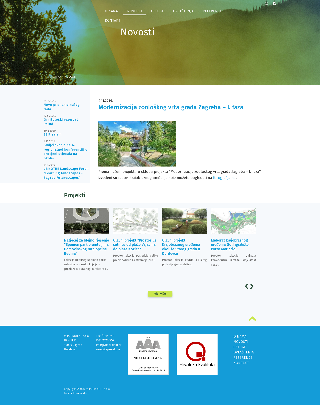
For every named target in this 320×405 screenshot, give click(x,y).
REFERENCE (243, 358)
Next (252, 286)
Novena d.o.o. (81, 393)
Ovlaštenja (183, 11)
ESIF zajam (53, 134)
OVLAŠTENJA (243, 352)
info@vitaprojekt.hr (108, 345)
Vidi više (160, 294)
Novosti (134, 11)
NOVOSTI (240, 342)
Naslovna (54, 76)
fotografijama (224, 177)
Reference (212, 11)
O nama (111, 11)
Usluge (157, 11)
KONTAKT (241, 363)
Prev (247, 286)
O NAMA (240, 336)
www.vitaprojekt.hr (108, 349)
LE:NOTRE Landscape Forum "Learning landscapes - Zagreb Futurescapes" (67, 173)
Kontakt (112, 20)
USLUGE (239, 347)
